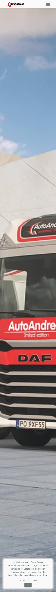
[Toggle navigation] (48, 4)
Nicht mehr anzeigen (31, 580)
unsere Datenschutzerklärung (35, 575)
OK (28, 585)
